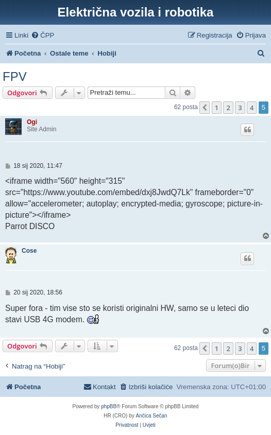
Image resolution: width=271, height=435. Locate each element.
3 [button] (240, 107)
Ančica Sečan (151, 416)
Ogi (32, 122)
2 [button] (228, 107)
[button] (204, 107)
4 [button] (251, 107)
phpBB (108, 406)
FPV (15, 76)
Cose (29, 250)
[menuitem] (42, 35)
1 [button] (216, 107)
